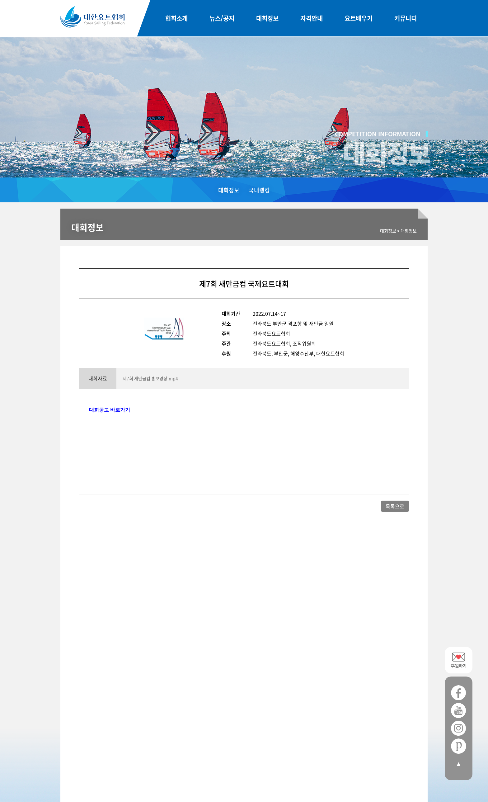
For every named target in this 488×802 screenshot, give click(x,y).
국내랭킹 (259, 190)
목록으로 (395, 506)
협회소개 (176, 18)
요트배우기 (359, 18)
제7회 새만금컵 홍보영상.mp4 (150, 378)
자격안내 (311, 18)
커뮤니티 (405, 18)
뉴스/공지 (221, 18)
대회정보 (267, 18)
